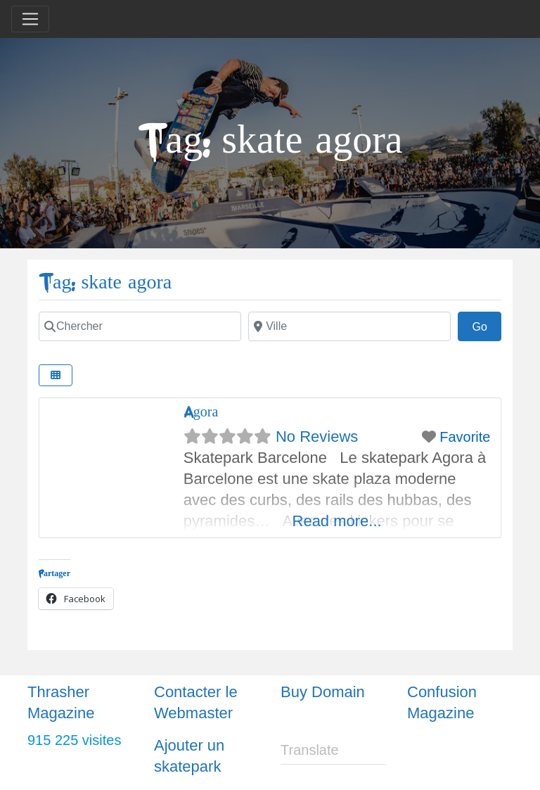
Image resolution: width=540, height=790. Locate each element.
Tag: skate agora (105, 282)
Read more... (337, 521)
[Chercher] (140, 326)
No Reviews (317, 436)
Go (486, 325)
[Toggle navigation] (30, 19)
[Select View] (55, 375)
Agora (201, 411)
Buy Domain (323, 692)
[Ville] (349, 326)
